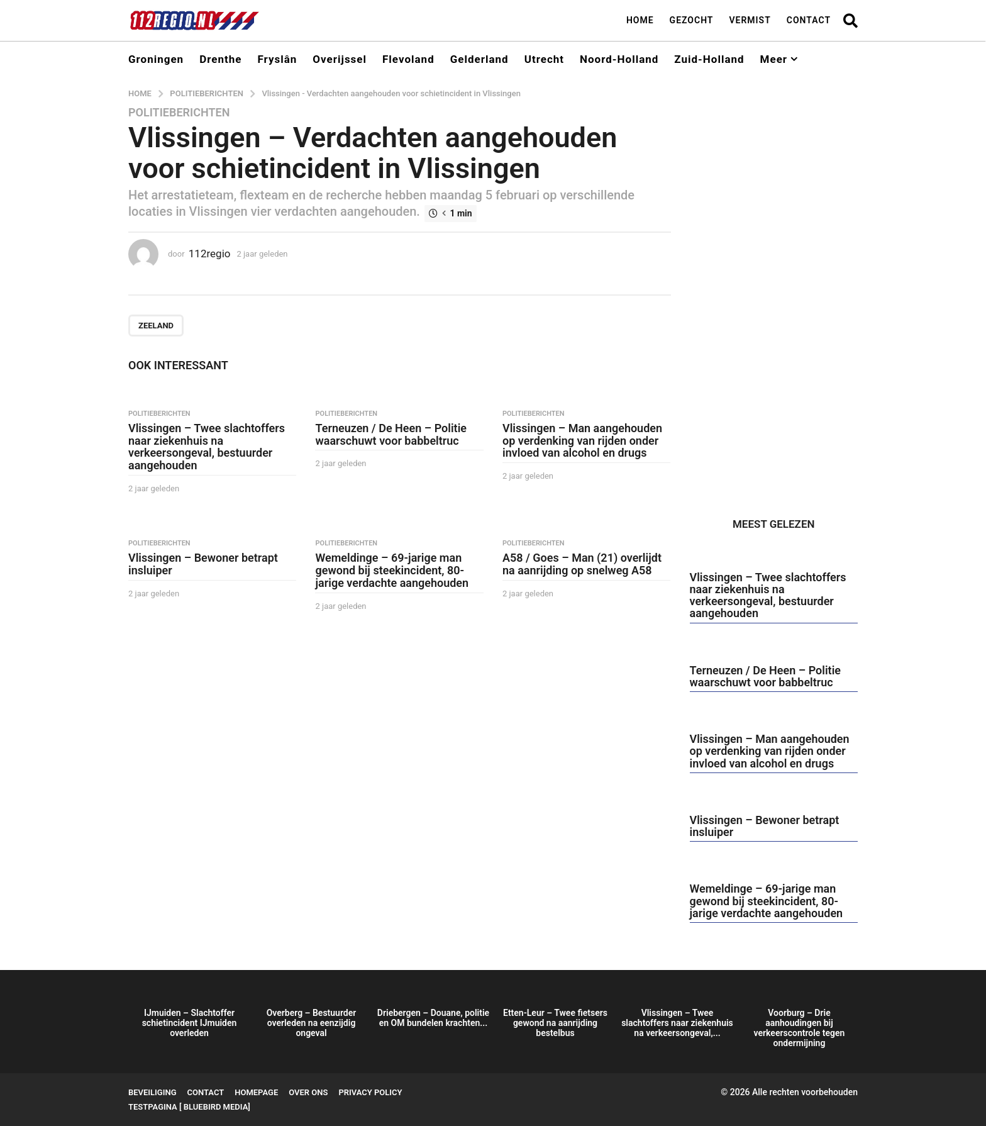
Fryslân (277, 59)
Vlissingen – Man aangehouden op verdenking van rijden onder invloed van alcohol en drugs (582, 440)
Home (640, 20)
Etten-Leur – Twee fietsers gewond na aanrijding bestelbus (555, 1023)
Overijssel (340, 59)
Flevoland (408, 59)
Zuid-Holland (709, 59)
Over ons (308, 1092)
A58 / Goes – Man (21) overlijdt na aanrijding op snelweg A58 (582, 564)
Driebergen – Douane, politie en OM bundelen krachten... (433, 1018)
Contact (809, 20)
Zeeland (156, 325)
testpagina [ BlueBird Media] (189, 1107)
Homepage (256, 1092)
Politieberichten (179, 112)
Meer (773, 59)
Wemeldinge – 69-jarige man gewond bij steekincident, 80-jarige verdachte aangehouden (391, 570)
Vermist (749, 20)
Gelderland (479, 59)
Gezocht (692, 20)
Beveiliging (152, 1092)
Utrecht (544, 59)
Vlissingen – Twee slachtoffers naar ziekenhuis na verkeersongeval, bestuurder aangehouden (206, 446)
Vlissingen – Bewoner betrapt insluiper (203, 564)
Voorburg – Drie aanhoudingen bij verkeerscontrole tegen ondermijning (799, 1028)
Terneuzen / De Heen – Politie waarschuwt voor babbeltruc (391, 434)
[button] (850, 20)
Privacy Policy (370, 1092)
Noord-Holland (619, 59)
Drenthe (220, 59)
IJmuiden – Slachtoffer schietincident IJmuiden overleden (189, 1023)
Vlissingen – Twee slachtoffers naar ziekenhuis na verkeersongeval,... (677, 1023)
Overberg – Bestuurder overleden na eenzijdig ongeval (312, 1023)
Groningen (156, 59)
